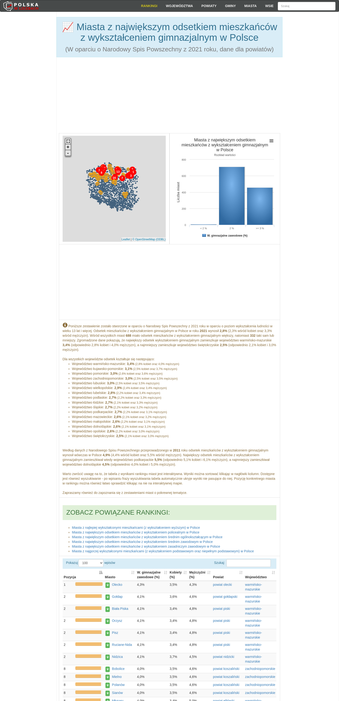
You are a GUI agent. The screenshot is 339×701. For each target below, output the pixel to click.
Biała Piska (118, 609)
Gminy (230, 6)
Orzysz (115, 621)
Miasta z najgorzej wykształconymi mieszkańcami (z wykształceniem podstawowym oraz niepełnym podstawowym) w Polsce (163, 549)
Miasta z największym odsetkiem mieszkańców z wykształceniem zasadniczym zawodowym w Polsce (146, 544)
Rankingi (149, 6)
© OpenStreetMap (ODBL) (148, 238)
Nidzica (115, 657)
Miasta (250, 6)
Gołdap (115, 597)
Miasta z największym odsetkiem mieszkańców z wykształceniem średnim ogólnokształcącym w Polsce (147, 535)
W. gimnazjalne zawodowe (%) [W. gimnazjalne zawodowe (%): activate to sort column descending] (149, 575)
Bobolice (116, 669)
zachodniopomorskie (260, 669)
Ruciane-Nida (120, 645)
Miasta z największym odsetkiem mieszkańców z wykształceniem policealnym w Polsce (136, 530)
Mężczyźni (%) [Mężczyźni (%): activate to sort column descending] (197, 575)
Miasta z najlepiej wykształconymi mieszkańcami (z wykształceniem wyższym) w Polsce (136, 526)
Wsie (269, 6)
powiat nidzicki (223, 657)
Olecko (115, 585)
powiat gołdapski (225, 597)
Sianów (115, 693)
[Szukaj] (306, 6)
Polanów (116, 685)
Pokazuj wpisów (170, 566)
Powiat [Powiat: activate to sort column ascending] (218, 578)
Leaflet (125, 238)
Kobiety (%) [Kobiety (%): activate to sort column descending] (176, 575)
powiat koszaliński (226, 669)
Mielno (115, 677)
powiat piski (221, 609)
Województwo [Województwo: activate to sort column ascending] (256, 578)
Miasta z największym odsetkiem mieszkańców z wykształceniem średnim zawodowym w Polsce (142, 540)
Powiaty (209, 6)
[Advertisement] (311, 96)
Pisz (113, 633)
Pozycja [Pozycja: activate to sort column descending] (70, 578)
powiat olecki (222, 585)
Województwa (179, 6)
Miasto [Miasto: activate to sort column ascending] (110, 578)
